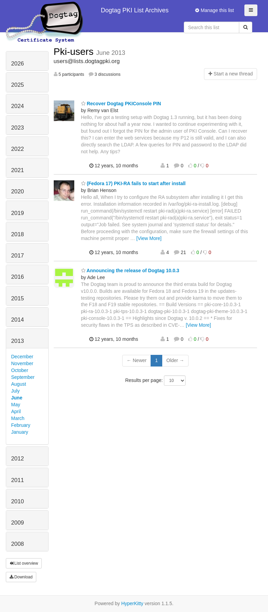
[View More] (149, 238)
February (20, 425)
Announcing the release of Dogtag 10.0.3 (130, 270)
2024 (17, 106)
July (15, 391)
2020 (17, 191)
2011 (17, 480)
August (18, 384)
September (23, 377)
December (22, 356)
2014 (17, 319)
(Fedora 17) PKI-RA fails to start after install (133, 183)
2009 (17, 522)
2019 (17, 213)
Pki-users (75, 51)
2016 (17, 277)
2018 (17, 234)
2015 (17, 298)
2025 (17, 85)
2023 (17, 127)
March (18, 418)
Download (21, 577)
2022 (17, 149)
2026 (17, 63)
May (15, 404)
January (19, 432)
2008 (17, 544)
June (17, 397)
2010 (17, 501)
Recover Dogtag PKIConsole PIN (121, 103)
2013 (17, 341)
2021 (17, 170)
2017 (17, 255)
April (16, 411)
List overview (24, 563)
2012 (17, 458)
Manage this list (214, 10)
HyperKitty (132, 603)
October (19, 370)
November (22, 363)
